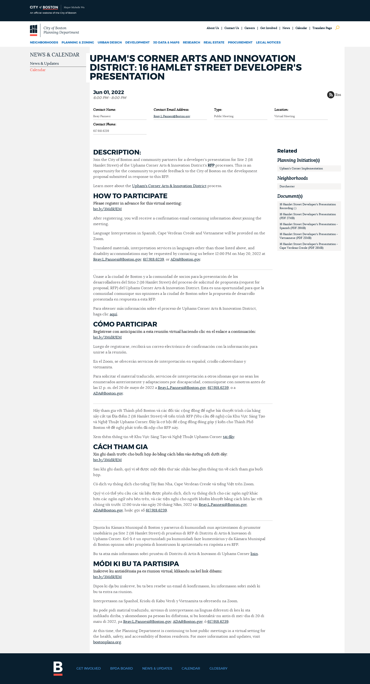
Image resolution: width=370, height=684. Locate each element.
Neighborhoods (44, 42)
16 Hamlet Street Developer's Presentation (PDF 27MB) (308, 216)
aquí (113, 314)
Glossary (218, 668)
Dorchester (287, 186)
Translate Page (322, 28)
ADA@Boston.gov (185, 259)
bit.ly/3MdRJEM (107, 209)
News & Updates (44, 63)
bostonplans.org (107, 642)
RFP (211, 165)
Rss (338, 95)
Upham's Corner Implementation (301, 168)
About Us (213, 28)
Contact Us (231, 28)
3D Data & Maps (166, 42)
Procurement (240, 42)
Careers (249, 28)
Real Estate (214, 42)
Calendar (301, 28)
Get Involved (268, 28)
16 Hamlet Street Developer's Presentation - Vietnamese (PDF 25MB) (309, 236)
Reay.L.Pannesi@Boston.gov (172, 116)
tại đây (228, 437)
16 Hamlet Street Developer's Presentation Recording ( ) (308, 206)
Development (137, 42)
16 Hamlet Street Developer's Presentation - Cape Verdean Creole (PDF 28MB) (309, 246)
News (286, 28)
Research (191, 42)
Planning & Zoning (78, 42)
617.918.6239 (153, 259)
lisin (254, 554)
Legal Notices (268, 42)
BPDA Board (121, 668)
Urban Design (110, 42)
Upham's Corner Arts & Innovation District (169, 186)
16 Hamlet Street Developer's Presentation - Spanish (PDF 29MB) (309, 226)
